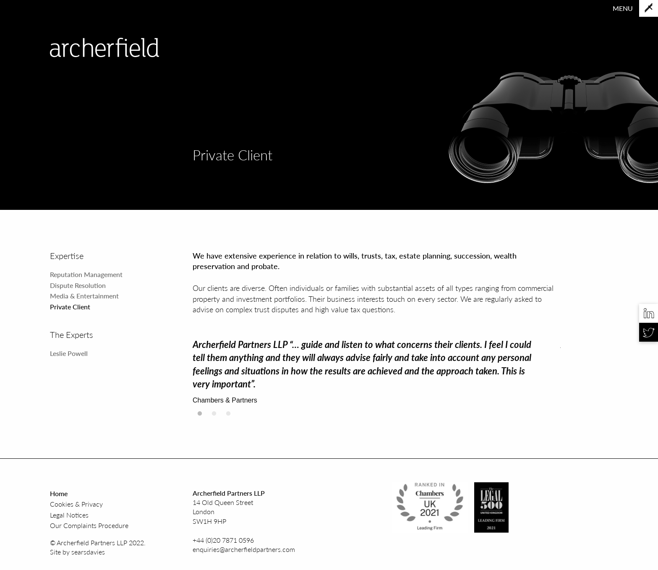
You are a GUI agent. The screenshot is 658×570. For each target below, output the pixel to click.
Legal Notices (69, 515)
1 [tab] (199, 416)
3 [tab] (228, 416)
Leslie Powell (69, 353)
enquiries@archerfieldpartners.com (244, 549)
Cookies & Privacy (76, 504)
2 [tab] (214, 416)
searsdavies (88, 552)
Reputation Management (86, 274)
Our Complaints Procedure (89, 525)
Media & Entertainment (84, 296)
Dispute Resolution (78, 285)
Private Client (70, 306)
